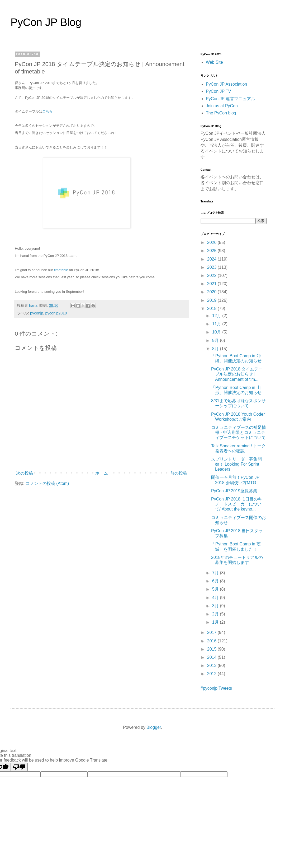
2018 (212, 308)
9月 (216, 340)
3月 (216, 606)
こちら (47, 111)
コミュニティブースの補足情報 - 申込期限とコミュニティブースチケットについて (238, 432)
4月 (216, 597)
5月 (216, 589)
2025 (212, 250)
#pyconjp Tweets (216, 688)
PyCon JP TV (218, 91)
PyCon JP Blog (46, 22)
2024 (212, 259)
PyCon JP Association (226, 84)
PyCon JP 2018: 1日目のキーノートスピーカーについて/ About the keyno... (238, 504)
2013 (212, 665)
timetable (61, 270)
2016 (212, 641)
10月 (217, 332)
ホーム (101, 473)
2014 (212, 657)
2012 (212, 673)
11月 (217, 324)
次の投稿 (24, 473)
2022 (212, 275)
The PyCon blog (221, 113)
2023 (212, 267)
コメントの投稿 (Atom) (47, 483)
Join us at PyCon (222, 106)
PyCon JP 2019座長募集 (234, 491)
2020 (212, 292)
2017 (212, 632)
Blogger (153, 727)
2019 (212, 300)
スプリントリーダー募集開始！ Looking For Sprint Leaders (236, 464)
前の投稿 (178, 473)
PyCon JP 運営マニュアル (230, 98)
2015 (212, 649)
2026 (212, 242)
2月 (216, 614)
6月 (216, 581)
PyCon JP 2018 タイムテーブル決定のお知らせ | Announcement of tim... (237, 374)
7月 (216, 573)
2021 (212, 283)
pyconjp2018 (56, 313)
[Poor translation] (19, 767)
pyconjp (36, 313)
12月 (217, 315)
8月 (216, 348)
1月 (216, 622)
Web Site (214, 62)
